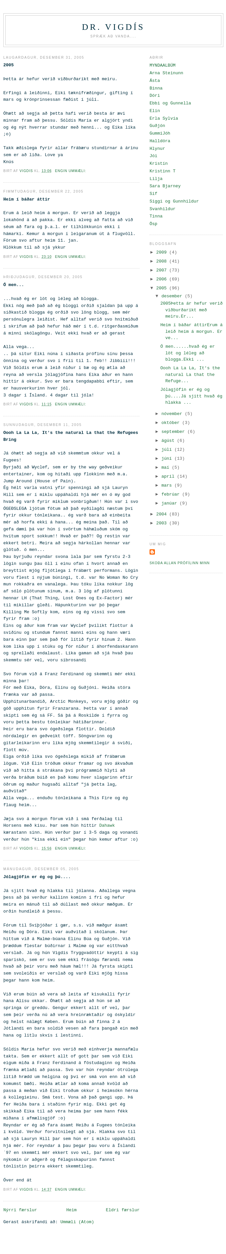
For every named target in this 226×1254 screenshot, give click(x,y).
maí (167, 467)
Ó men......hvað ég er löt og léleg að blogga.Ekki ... (187, 353)
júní (168, 458)
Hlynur (157, 148)
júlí (168, 449)
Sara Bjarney (165, 186)
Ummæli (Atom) (77, 1222)
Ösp (153, 223)
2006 (162, 279)
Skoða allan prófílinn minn (180, 563)
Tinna (156, 216)
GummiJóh (160, 133)
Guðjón (157, 125)
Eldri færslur (123, 1210)
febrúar (172, 494)
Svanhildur (162, 209)
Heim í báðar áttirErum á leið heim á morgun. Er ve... (191, 331)
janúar (171, 503)
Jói (153, 155)
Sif (153, 193)
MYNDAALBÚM (162, 65)
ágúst (169, 440)
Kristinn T (162, 171)
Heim (71, 1210)
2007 (162, 270)
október (172, 422)
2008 (162, 261)
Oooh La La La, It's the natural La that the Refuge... (190, 375)
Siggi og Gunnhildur (174, 201)
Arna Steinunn (166, 73)
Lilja (156, 178)
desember (173, 296)
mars (168, 485)
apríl (169, 476)
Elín (155, 110)
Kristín (159, 163)
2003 (162, 523)
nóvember (173, 413)
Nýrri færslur (20, 1210)
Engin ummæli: (71, 171)
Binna (156, 88)
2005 (162, 288)
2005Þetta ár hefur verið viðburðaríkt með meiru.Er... (191, 310)
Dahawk (107, 825)
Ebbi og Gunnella (170, 103)
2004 (162, 514)
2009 (162, 252)
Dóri (155, 95)
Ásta (155, 80)
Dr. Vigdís (113, 27)
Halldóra (160, 141)
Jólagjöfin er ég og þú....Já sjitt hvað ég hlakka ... (191, 396)
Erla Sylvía (164, 118)
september (174, 431)
